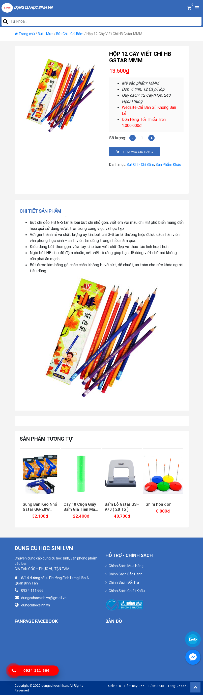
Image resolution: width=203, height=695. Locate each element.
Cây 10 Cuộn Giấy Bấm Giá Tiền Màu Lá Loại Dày (80, 507)
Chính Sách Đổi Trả (124, 582)
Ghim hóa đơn (158, 504)
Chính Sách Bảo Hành (125, 574)
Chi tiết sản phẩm (40, 211)
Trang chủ (27, 34)
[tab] (42, 211)
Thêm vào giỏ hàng (137, 152)
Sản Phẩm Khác (168, 164)
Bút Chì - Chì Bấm (69, 34)
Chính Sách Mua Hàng (126, 566)
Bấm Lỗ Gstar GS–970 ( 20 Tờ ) (122, 507)
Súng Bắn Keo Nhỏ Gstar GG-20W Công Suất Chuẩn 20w (40, 507)
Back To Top (195, 687)
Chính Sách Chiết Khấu (127, 591)
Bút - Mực (45, 34)
